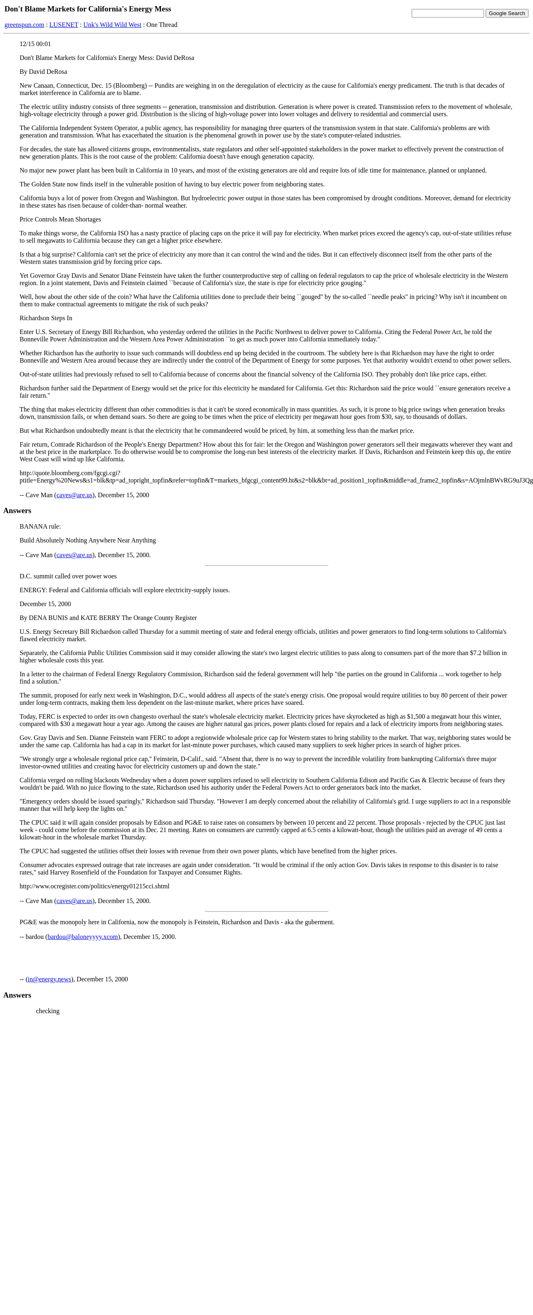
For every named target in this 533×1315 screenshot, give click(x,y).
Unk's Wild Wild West (112, 24)
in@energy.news (49, 979)
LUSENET (63, 24)
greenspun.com (24, 24)
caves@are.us (74, 494)
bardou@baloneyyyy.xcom (82, 936)
